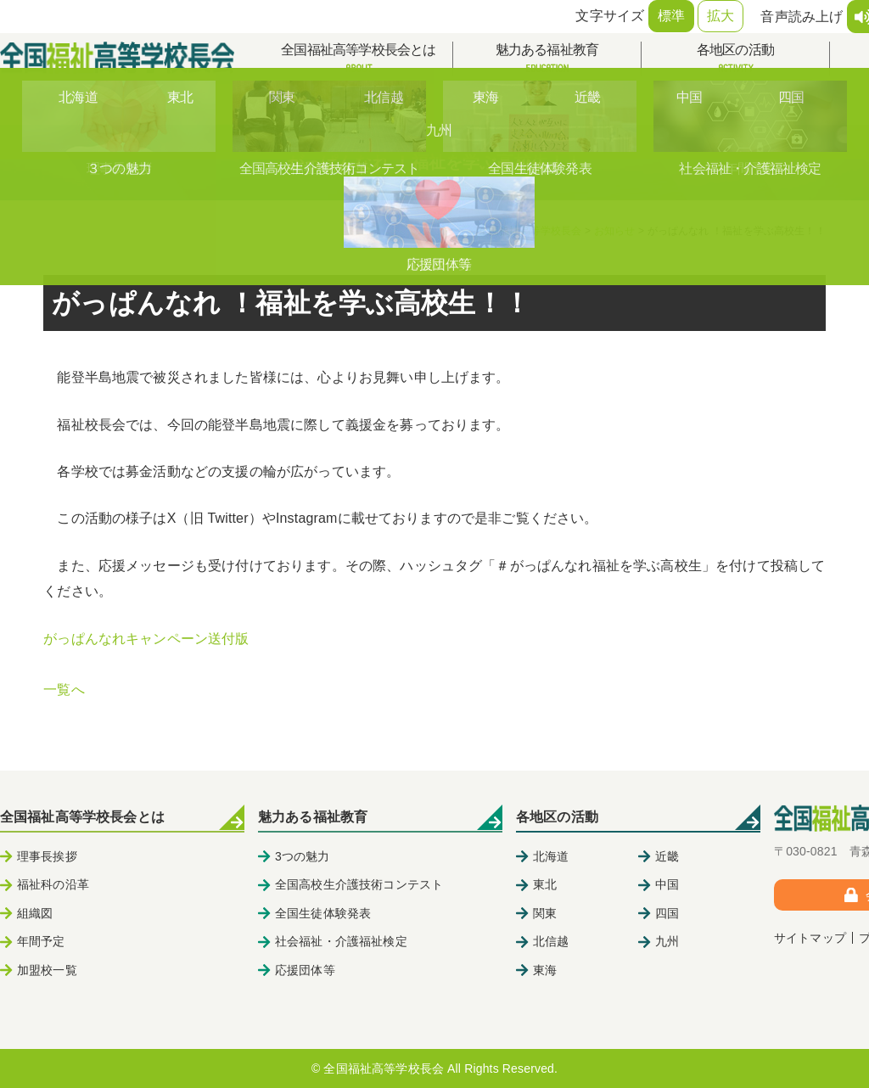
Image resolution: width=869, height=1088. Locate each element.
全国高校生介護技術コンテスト (359, 884)
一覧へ (63, 689)
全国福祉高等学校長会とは (358, 59)
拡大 (720, 15)
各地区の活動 (735, 59)
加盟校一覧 (47, 970)
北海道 (551, 856)
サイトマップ (810, 938)
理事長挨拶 (47, 856)
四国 (667, 913)
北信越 (551, 941)
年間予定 (41, 941)
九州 (667, 941)
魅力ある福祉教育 (547, 59)
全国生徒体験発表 (323, 913)
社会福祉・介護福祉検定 (341, 941)
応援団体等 (305, 970)
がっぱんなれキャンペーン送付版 (146, 638)
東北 (545, 884)
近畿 (667, 856)
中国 (667, 884)
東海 (545, 970)
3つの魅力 (302, 856)
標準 (671, 15)
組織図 (35, 913)
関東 (545, 913)
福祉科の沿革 (53, 884)
